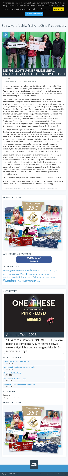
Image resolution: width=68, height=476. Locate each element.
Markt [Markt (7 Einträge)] (58, 271)
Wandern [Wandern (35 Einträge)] (10, 280)
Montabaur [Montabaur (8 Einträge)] (7, 275)
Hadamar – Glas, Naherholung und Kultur (19, 384)
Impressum (49, 474)
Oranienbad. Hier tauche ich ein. (16, 379)
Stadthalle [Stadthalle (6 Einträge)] (54, 277)
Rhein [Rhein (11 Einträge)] (24, 277)
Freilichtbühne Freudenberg (13, 188)
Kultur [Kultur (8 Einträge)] (46, 271)
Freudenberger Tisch (31, 188)
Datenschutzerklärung (60, 474)
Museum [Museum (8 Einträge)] (15, 275)
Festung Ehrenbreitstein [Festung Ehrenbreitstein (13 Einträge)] (14, 270)
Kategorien (7, 395)
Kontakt (43, 474)
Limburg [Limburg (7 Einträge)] (52, 271)
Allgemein (7, 79)
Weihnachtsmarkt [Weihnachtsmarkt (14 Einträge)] (27, 280)
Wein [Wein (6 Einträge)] (38, 281)
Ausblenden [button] (58, 9)
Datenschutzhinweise (34, 14)
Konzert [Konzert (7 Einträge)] (40, 271)
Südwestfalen (52, 188)
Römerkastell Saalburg (12, 373)
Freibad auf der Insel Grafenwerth (16, 361)
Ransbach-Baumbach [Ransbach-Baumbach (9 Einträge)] (11, 277)
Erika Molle (31, 82)
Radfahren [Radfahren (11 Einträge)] (44, 274)
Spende (42, 188)
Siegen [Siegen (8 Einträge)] (47, 277)
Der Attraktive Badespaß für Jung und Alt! (19, 367)
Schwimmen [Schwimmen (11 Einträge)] (38, 277)
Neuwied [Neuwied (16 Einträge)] (33, 274)
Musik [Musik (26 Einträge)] (24, 274)
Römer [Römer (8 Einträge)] (29, 277)
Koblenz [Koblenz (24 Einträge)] (32, 270)
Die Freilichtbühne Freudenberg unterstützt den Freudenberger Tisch (34, 72)
